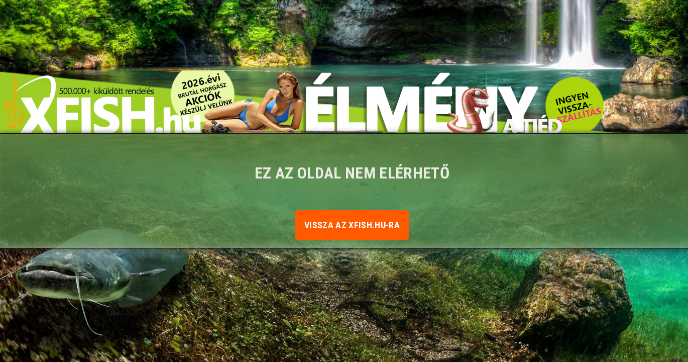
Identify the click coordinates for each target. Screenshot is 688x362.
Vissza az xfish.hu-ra (352, 225)
